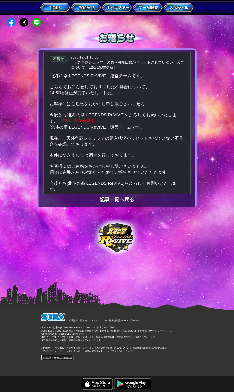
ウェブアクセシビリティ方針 (120, 351)
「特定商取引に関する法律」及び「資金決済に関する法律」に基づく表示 (90, 348)
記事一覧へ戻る (117, 199)
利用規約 (46, 348)
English (57, 357)
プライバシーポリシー (52, 351)
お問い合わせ (73, 351)
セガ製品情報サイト (92, 351)
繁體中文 (67, 357)
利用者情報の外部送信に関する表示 (148, 348)
